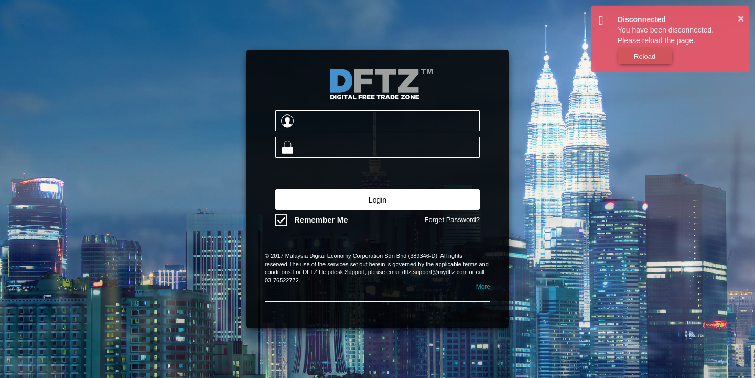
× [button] (741, 18)
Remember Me (321, 219)
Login (377, 200)
